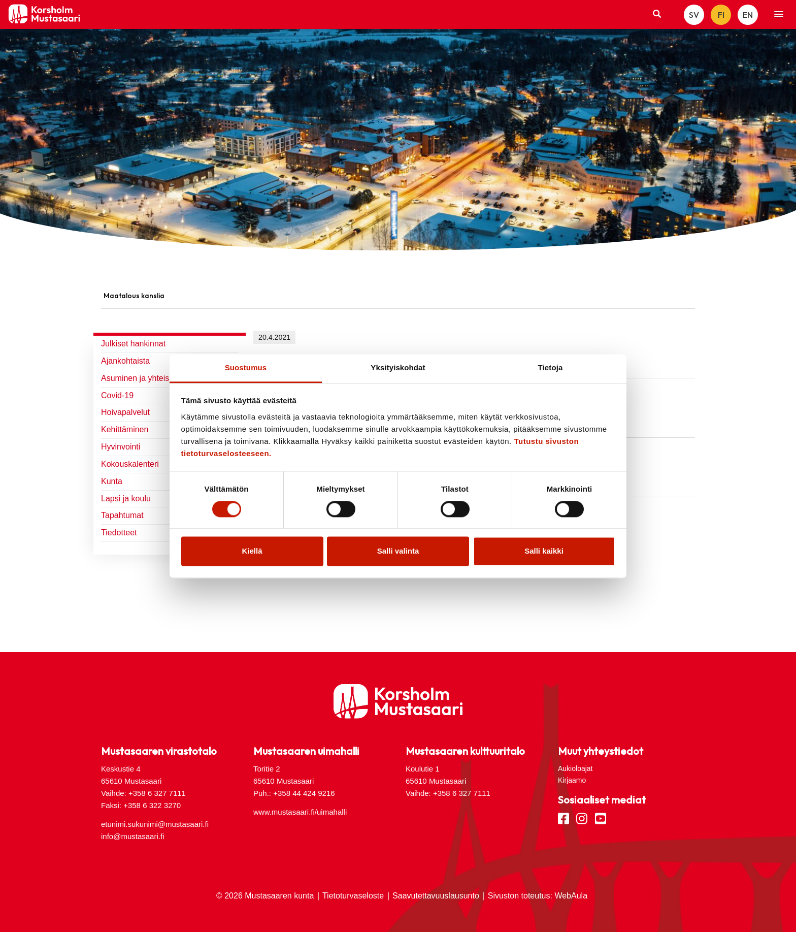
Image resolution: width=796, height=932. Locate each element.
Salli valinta (398, 551)
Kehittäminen (124, 429)
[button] (778, 15)
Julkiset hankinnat (133, 343)
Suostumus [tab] (246, 367)
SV (694, 15)
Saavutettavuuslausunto (435, 895)
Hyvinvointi (120, 446)
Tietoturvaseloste (353, 895)
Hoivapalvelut (125, 412)
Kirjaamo (572, 780)
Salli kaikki (543, 551)
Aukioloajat (575, 768)
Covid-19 (117, 395)
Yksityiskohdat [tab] (398, 367)
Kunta (111, 481)
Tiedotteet (119, 532)
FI (721, 15)
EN (748, 15)
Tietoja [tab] (550, 367)
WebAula (570, 895)
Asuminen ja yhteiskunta (145, 378)
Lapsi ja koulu (126, 498)
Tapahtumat (122, 515)
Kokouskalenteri (130, 464)
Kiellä (252, 551)
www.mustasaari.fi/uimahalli (300, 812)
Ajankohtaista (125, 361)
